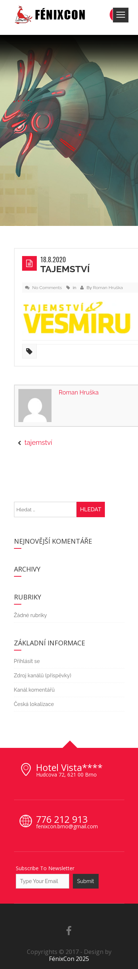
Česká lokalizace (34, 704)
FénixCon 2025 (69, 959)
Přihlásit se (27, 661)
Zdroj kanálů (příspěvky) (42, 675)
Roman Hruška (108, 287)
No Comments (47, 287)
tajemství (65, 268)
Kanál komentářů (34, 690)
